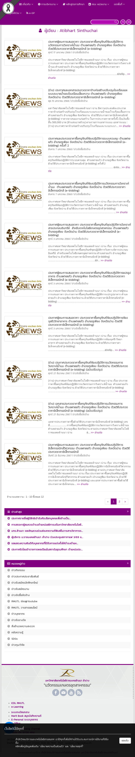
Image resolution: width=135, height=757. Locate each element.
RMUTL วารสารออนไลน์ (22, 608)
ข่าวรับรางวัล (16, 620)
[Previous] (108, 501)
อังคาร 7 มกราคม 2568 (60, 149)
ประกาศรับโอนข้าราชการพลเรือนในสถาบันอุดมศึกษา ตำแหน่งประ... (45, 549)
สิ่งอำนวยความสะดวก (21, 626)
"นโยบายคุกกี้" (76, 746)
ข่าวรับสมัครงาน (18, 589)
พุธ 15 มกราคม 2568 (58, 101)
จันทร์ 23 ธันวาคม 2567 (60, 455)
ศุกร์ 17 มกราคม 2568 (59, 52)
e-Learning (17, 707)
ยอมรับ (125, 740)
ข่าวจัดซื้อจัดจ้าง (81, 52)
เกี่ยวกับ (26, 4)
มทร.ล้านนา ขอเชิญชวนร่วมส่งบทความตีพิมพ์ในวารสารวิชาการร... (45, 531)
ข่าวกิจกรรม (16, 570)
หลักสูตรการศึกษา (73, 4)
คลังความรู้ (15, 632)
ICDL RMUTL (17, 703)
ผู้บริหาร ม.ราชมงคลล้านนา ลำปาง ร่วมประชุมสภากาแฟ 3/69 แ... (45, 537)
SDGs (12, 639)
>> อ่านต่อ (124, 126)
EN (129, 22)
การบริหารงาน (48, 4)
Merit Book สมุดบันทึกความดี (26, 716)
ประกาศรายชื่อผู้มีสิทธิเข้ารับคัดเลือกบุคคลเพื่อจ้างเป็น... (39, 518)
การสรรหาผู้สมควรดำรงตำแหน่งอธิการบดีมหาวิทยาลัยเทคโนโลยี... (45, 525)
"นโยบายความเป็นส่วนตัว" (51, 746)
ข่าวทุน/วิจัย (15, 645)
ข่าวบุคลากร (16, 614)
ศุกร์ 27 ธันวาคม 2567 (59, 373)
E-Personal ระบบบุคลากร (24, 720)
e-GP (30, 13)
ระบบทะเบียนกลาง (20, 712)
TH (123, 22)
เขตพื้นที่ (119, 4)
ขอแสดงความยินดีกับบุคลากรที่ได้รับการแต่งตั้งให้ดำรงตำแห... (42, 543)
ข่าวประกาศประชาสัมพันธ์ (23, 576)
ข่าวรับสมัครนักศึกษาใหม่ (22, 583)
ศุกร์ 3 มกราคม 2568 (59, 239)
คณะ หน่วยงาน (99, 4)
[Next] (125, 501)
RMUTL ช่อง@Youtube (22, 601)
